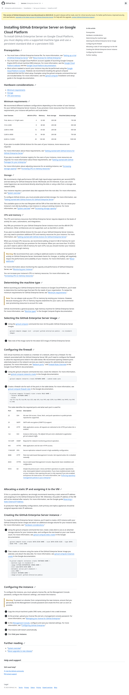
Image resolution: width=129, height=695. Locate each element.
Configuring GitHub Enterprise (33, 625)
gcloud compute (51, 76)
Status (33, 687)
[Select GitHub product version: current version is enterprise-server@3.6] (32, 3)
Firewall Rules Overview (57, 364)
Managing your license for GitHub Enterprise (43, 618)
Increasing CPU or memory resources (35, 168)
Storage (10, 93)
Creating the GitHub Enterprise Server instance (33, 515)
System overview (14, 193)
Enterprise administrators (13, 8)
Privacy (26, 687)
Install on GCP (52, 8)
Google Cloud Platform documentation (41, 65)
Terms (21, 687)
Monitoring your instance (22, 269)
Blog (55, 687)
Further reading (14, 643)
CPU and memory (14, 96)
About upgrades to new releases (20, 651)
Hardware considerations (20, 84)
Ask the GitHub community (14, 671)
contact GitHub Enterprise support (83, 17)
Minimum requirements (16, 90)
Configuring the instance (20, 587)
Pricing (38, 687)
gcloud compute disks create (44, 535)
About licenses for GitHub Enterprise (47, 58)
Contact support (10, 674)
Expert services (48, 687)
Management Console (21, 623)
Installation (27, 8)
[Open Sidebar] (2, 8)
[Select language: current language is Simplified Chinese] (125, 3)
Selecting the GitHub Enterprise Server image (32, 318)
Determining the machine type (23, 282)
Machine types (30, 311)
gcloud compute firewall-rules (19, 389)
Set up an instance (39, 8)
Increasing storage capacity (45, 208)
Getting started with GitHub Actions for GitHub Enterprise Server (29, 199)
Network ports (38, 364)
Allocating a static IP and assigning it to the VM (33, 489)
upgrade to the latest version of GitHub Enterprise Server (34, 17)
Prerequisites (13, 50)
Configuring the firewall (19, 349)
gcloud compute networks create (23, 374)
